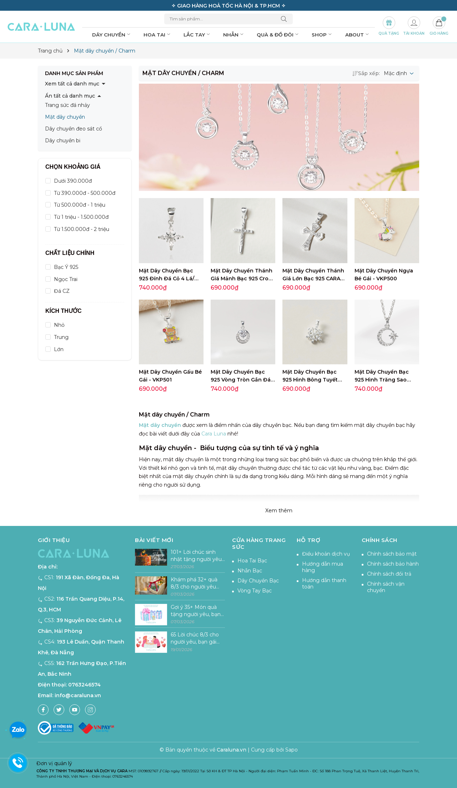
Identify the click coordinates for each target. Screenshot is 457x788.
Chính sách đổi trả (389, 574)
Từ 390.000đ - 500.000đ (84, 193)
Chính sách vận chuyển (386, 587)
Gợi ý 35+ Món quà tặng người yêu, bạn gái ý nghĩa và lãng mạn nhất (196, 611)
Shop (322, 35)
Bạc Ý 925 (66, 267)
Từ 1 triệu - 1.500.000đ (81, 217)
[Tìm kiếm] (285, 19)
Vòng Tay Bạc (254, 590)
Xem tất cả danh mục (72, 83)
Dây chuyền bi (62, 140)
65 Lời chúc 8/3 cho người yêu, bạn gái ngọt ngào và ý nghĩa (197, 638)
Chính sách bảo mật (392, 554)
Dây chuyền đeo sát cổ (73, 128)
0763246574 (84, 684)
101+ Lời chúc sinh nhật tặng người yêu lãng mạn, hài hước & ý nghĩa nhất (197, 556)
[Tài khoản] (414, 26)
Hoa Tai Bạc (252, 560)
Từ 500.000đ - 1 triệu (79, 205)
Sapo (291, 750)
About (357, 35)
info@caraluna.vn (78, 695)
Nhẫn (234, 35)
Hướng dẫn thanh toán (324, 583)
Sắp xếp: (366, 73)
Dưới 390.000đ (73, 181)
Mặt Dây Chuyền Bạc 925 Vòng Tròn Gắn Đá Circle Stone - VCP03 (241, 380)
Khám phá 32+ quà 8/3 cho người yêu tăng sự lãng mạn (194, 583)
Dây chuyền (112, 35)
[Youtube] (74, 709)
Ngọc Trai (65, 279)
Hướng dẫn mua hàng (322, 567)
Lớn (59, 349)
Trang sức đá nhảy (67, 105)
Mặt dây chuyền (65, 117)
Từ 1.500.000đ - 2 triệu (81, 229)
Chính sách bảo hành (393, 564)
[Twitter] (59, 709)
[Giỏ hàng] (439, 26)
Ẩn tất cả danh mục (70, 96)
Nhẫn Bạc (249, 570)
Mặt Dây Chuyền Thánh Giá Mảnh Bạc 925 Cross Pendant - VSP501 (242, 278)
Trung (61, 337)
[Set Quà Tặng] (389, 26)
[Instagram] (90, 709)
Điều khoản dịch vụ (326, 554)
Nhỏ (59, 325)
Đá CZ (62, 291)
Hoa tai (158, 35)
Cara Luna (213, 433)
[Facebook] (43, 709)
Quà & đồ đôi (278, 35)
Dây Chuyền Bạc (258, 580)
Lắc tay (197, 35)
